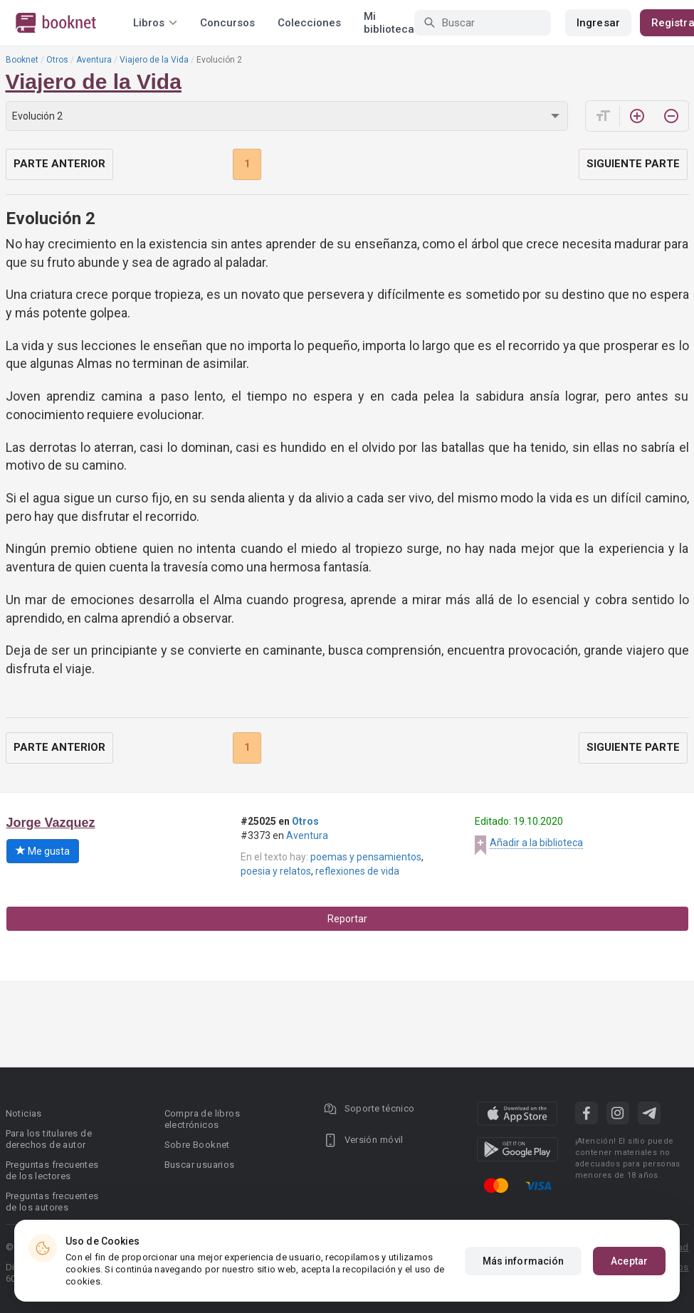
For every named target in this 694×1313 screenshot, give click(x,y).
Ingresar (598, 22)
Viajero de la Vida (154, 60)
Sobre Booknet (197, 1144)
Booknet (22, 60)
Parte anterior (59, 163)
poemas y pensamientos (365, 857)
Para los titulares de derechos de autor (49, 1139)
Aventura (94, 60)
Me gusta (43, 851)
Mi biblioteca (389, 23)
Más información (523, 1261)
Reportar (347, 918)
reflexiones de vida (357, 871)
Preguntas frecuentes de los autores (52, 1202)
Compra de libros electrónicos (202, 1119)
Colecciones (309, 22)
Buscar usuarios (199, 1164)
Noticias (24, 1113)
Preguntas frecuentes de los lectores (52, 1170)
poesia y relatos (276, 871)
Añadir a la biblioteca (536, 842)
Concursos (227, 22)
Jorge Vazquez (50, 823)
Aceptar (629, 1261)
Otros (57, 60)
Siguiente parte (633, 163)
